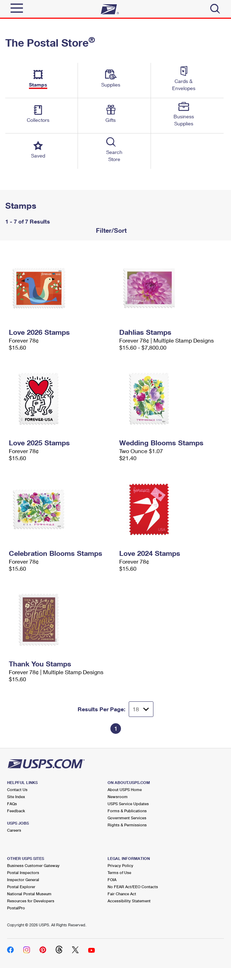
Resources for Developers (30, 900)
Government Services (127, 817)
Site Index (16, 796)
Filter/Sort (110, 230)
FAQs (12, 803)
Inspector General (23, 879)
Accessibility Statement (129, 900)
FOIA (112, 879)
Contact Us (17, 789)
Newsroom (118, 796)
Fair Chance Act (122, 893)
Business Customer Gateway (33, 865)
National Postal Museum (29, 893)
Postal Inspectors (23, 872)
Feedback (16, 810)
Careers (14, 830)
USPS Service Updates (128, 803)
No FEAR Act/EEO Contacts (133, 886)
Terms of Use (119, 872)
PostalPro (16, 907)
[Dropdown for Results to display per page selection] (141, 709)
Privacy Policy (120, 865)
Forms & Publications (127, 810)
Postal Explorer (21, 886)
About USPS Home (125, 789)
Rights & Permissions (127, 824)
